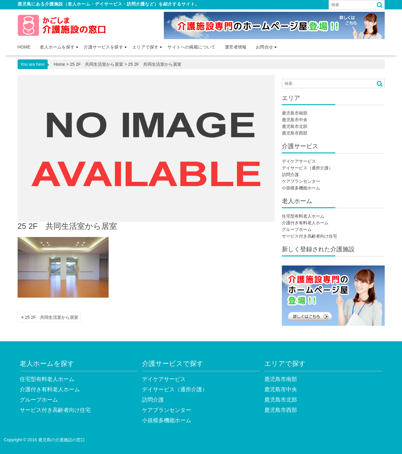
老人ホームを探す (57, 47)
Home (24, 47)
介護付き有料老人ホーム (305, 222)
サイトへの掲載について (191, 47)
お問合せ (264, 47)
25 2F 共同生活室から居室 (96, 64)
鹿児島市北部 (294, 126)
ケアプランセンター (301, 181)
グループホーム (297, 229)
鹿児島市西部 (294, 133)
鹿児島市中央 (294, 119)
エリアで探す (145, 47)
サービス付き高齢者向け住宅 (309, 236)
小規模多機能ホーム (301, 187)
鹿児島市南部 (294, 113)
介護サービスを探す (103, 47)
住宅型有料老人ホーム (303, 216)
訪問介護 (290, 174)
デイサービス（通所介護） (307, 167)
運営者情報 (236, 47)
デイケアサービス (299, 161)
